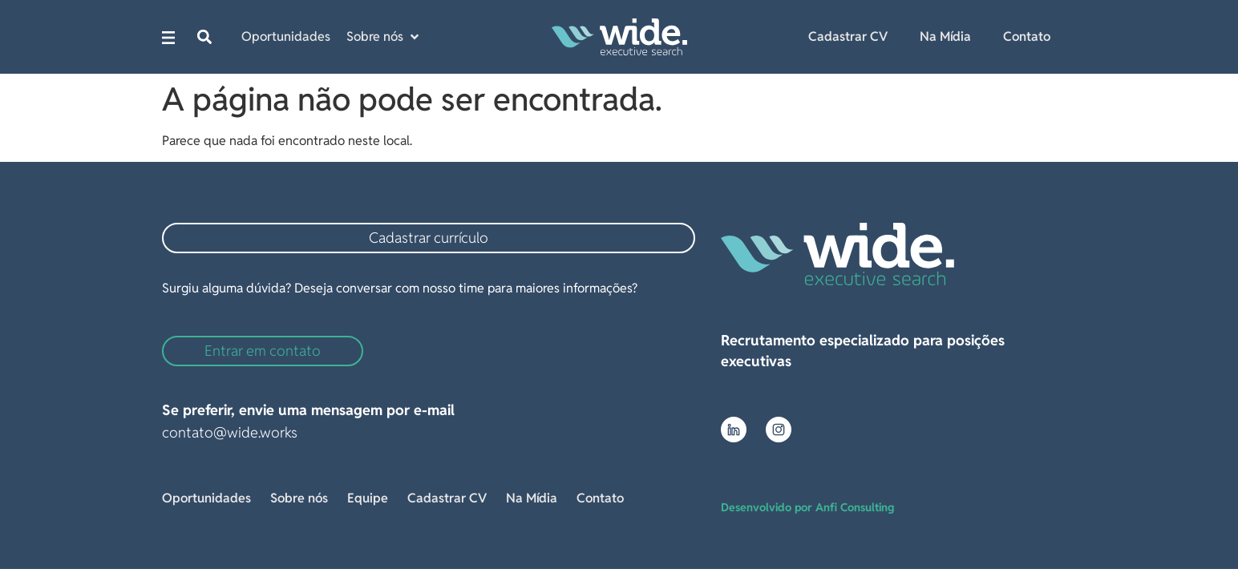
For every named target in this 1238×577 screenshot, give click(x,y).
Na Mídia (945, 36)
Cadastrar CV (848, 36)
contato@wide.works (229, 432)
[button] (204, 37)
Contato (1026, 36)
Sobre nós (299, 498)
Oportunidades (206, 498)
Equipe (367, 498)
